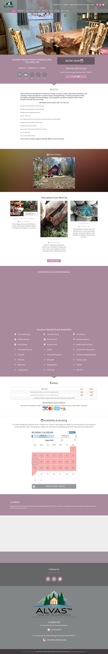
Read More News (54, 261)
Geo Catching (54, 239)
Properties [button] (20, 11)
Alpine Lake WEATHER (53, 557)
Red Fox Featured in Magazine (24, 218)
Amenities (45, 11)
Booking (57, 11)
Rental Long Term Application (79, 4)
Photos (33, 11)
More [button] (92, 4)
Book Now (74, 61)
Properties (57, 4)
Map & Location (65, 11)
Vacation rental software (29, 651)
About (27, 11)
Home (13, 11)
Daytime (54, 640)
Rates (51, 11)
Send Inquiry (54, 629)
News (38, 11)
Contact (65, 4)
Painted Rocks (84, 224)
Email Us (76, 76)
